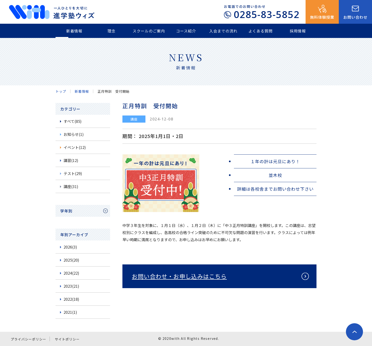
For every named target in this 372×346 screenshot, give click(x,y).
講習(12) (71, 160)
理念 (111, 31)
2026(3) (70, 247)
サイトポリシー (67, 339)
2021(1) (70, 312)
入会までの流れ (223, 31)
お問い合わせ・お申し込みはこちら (179, 276)
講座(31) (71, 186)
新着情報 (74, 31)
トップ (61, 91)
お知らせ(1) (74, 134)
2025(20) (71, 260)
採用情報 (298, 31)
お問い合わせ (355, 17)
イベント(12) (75, 147)
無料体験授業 (322, 17)
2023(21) (71, 286)
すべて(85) (73, 121)
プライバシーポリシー (28, 339)
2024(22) (71, 273)
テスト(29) (73, 173)
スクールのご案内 (149, 31)
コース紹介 (186, 31)
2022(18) (71, 299)
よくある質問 (260, 31)
